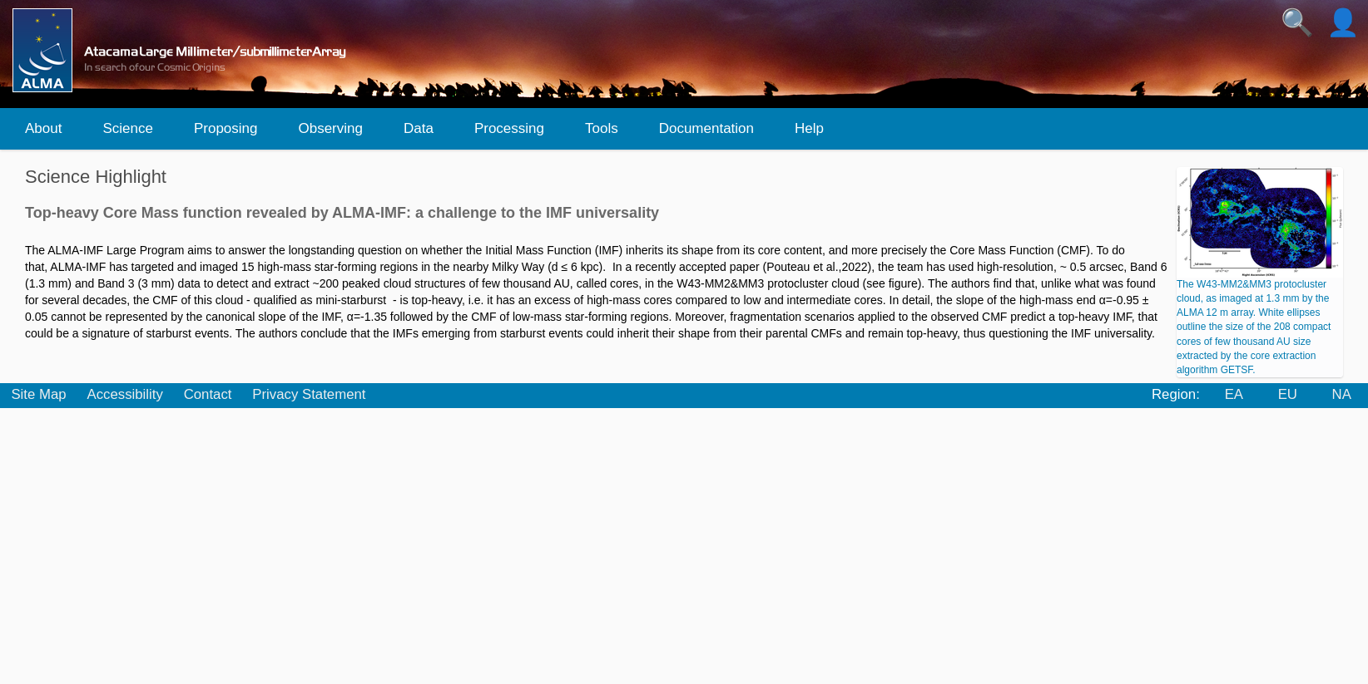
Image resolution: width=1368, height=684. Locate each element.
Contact (208, 394)
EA (1234, 394)
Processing (509, 128)
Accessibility (124, 394)
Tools (601, 128)
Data (419, 128)
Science (127, 128)
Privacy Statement (308, 394)
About (43, 128)
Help (809, 128)
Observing (330, 128)
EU (1287, 394)
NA (1341, 394)
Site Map (38, 394)
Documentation (706, 128)
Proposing (226, 128)
